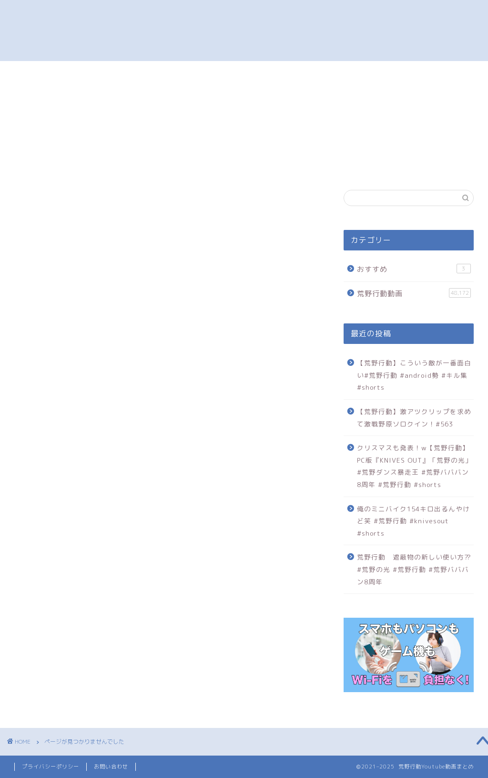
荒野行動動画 (74, 629)
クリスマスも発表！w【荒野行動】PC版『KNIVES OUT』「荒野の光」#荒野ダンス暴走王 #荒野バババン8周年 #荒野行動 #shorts (414, 466)
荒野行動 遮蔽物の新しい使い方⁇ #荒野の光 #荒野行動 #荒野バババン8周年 (414, 569)
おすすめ (66, 613)
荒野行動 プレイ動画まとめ (244, 30)
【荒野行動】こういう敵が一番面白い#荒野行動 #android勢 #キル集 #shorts (414, 375)
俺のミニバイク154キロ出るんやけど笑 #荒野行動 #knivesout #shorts (413, 521)
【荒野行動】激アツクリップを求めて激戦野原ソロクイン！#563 (414, 417)
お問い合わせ (111, 766)
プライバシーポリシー (50, 766)
